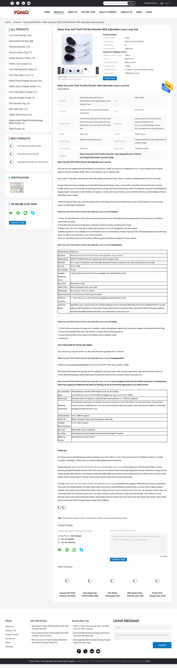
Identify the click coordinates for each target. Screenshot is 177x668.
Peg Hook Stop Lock (19, 75)
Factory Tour (88, 12)
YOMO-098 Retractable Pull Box (73, 518)
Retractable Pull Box (32, 22)
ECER (148, 661)
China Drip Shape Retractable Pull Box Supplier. (58, 661)
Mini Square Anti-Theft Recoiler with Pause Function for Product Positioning (135, 594)
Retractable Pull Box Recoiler (28, 154)
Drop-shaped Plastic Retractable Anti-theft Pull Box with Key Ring (50, 634)
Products (59, 12)
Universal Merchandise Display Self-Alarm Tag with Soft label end (91, 634)
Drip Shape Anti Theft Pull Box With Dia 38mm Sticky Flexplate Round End (90, 594)
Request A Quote (151, 3)
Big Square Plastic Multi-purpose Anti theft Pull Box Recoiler (50, 627)
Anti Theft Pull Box (18, 35)
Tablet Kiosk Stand (18, 114)
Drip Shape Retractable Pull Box (115, 518)
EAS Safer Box (16, 109)
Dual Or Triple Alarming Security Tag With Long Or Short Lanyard (91, 627)
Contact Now (110, 78)
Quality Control (107, 12)
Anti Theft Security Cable (21, 69)
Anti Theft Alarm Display (21, 92)
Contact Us (126, 12)
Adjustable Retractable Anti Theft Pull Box (33, 162)
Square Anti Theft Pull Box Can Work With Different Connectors (67, 594)
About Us (72, 12)
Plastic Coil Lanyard (18, 63)
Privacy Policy (34, 661)
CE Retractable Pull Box (94, 518)
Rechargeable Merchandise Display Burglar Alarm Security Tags (92, 641)
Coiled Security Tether (19, 58)
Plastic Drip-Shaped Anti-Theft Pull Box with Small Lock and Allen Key (157, 594)
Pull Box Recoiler (17, 46)
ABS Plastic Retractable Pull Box (29, 146)
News (139, 12)
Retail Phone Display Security (23, 80)
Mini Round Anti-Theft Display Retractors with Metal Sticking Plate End (49, 641)
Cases (149, 12)
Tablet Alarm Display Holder (22, 86)
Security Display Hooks (20, 97)
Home (47, 12)
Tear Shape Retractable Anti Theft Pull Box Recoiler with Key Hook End (112, 594)
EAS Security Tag (17, 103)
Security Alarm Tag (18, 52)
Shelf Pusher (15, 129)
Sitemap (9, 646)
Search (131, 3)
